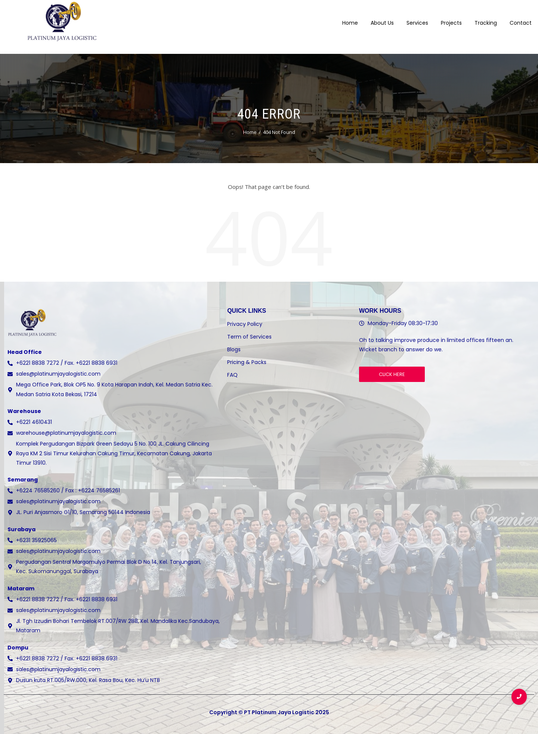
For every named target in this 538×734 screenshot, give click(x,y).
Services (417, 18)
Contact (521, 18)
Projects (451, 18)
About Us (382, 18)
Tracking (485, 18)
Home (350, 18)
